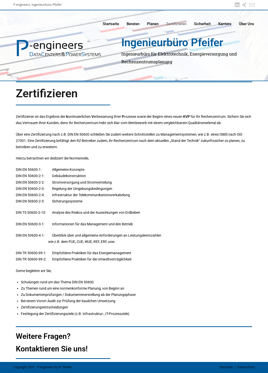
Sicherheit (202, 24)
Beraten (133, 24)
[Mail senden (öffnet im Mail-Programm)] (251, 5)
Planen (152, 24)
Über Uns (246, 24)
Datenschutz (246, 367)
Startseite (111, 24)
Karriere (224, 24)
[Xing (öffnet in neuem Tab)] (244, 5)
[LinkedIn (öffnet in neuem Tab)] (237, 5)
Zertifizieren (176, 24)
